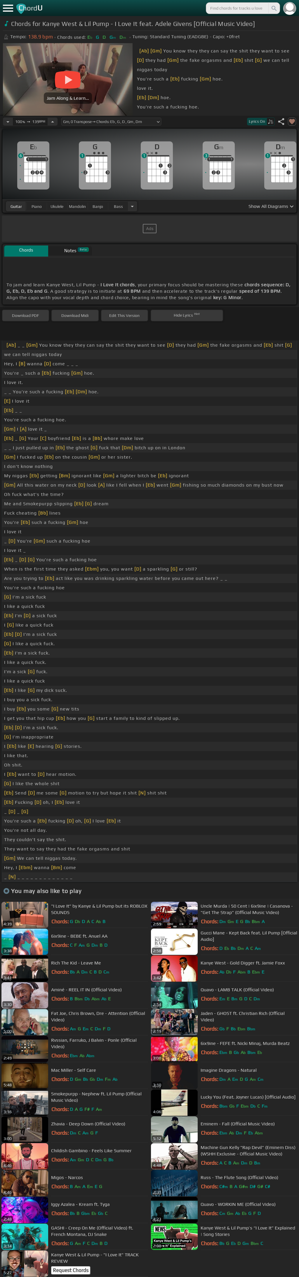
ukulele (57, 206)
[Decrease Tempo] (8, 121)
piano (37, 206)
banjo (98, 206)
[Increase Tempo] (53, 121)
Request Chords (70, 1270)
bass (118, 206)
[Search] (273, 8)
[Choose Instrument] (132, 206)
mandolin (77, 206)
